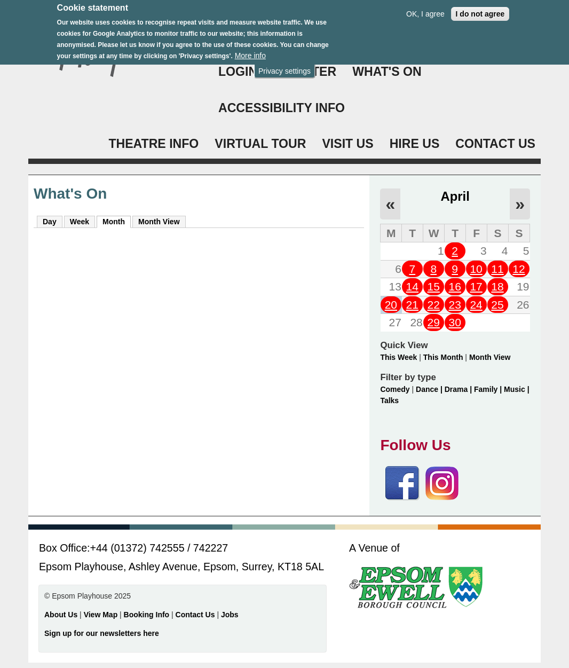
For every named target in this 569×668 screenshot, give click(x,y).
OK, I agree (425, 8)
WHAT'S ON (387, 71)
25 (497, 304)
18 (497, 286)
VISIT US (347, 144)
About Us (60, 614)
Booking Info (147, 614)
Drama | (459, 389)
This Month (443, 357)
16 (454, 286)
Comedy (394, 389)
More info (250, 49)
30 (454, 322)
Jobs (230, 614)
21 (412, 304)
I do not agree (480, 8)
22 (434, 304)
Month (116, 221)
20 (391, 304)
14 (412, 286)
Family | (489, 389)
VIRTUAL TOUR (260, 144)
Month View (159, 221)
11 (497, 269)
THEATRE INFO (153, 144)
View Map (102, 614)
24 (476, 304)
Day (50, 221)
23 (454, 304)
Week (79, 221)
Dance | (430, 389)
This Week (398, 357)
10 (476, 269)
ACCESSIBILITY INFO (281, 108)
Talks (389, 400)
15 (434, 286)
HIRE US (415, 144)
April (455, 196)
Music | (516, 389)
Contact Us (196, 614)
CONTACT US (495, 144)
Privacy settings (284, 65)
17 (476, 286)
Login (237, 71)
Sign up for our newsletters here (101, 633)
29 (434, 322)
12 (518, 269)
